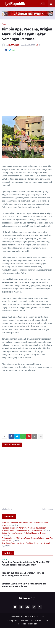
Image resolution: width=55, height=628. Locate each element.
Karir (46, 621)
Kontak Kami (36, 621)
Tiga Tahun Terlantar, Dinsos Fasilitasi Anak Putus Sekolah (26, 543)
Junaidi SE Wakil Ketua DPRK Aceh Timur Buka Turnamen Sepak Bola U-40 (24, 585)
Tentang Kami (12, 621)
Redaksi (24, 621)
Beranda (5, 24)
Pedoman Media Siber (27, 624)
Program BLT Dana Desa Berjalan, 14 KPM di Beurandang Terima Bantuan (23, 574)
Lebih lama (47, 509)
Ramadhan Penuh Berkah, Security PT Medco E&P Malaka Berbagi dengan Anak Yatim (26, 563)
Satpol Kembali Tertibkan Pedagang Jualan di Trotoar (24, 533)
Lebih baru (7, 509)
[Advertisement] (27, 84)
